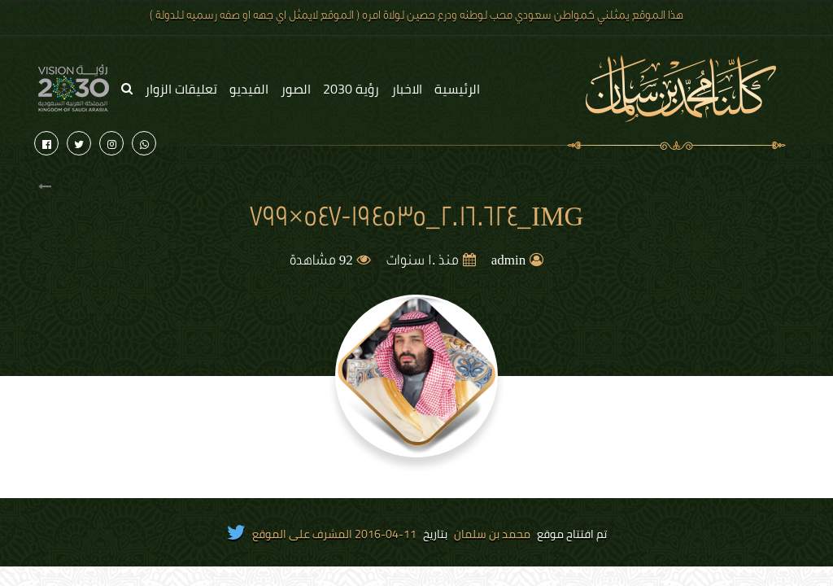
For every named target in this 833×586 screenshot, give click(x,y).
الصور (296, 89)
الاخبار (406, 89)
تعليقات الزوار (181, 89)
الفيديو (248, 89)
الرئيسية (457, 89)
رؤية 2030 (351, 89)
